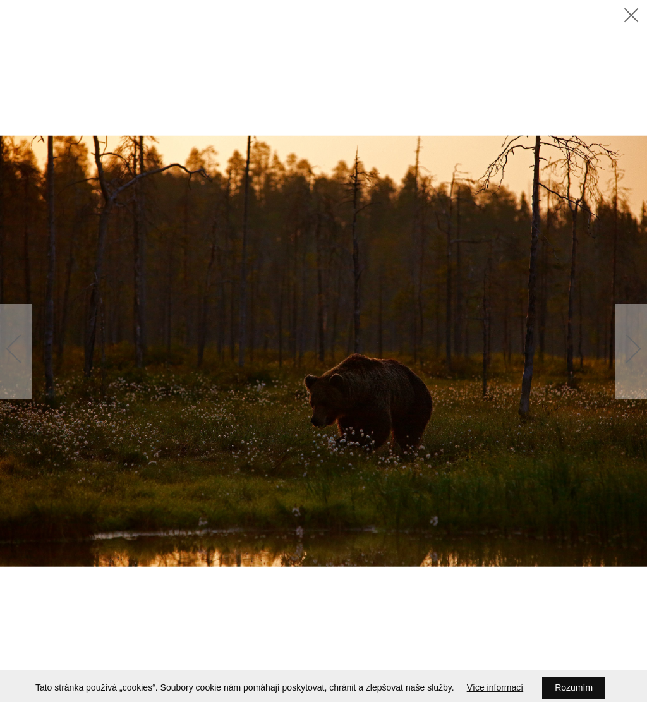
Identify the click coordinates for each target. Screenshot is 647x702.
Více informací (495, 687)
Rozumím (574, 687)
